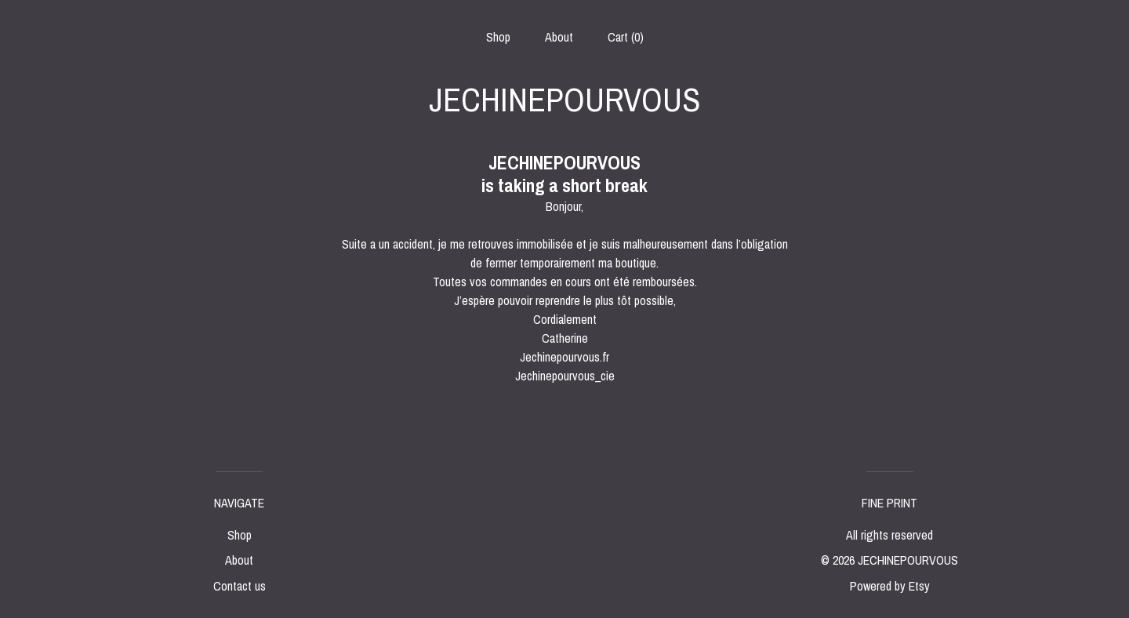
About (559, 36)
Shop (498, 36)
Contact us (239, 585)
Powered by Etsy (890, 585)
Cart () (626, 36)
